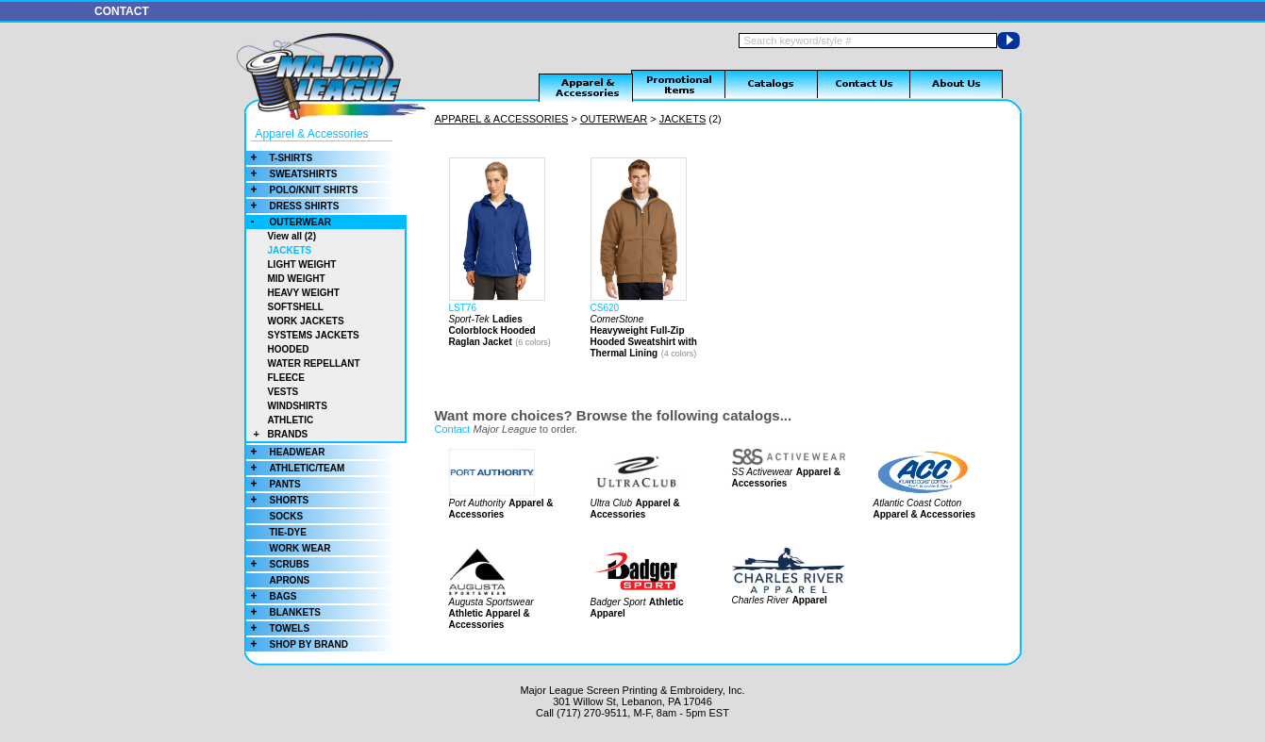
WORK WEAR (300, 548)
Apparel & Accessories (312, 133)
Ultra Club (611, 503)
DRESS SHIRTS (293, 206)
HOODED (288, 349)
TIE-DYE (288, 532)
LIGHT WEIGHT (302, 264)
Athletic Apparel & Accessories (489, 619)
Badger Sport (618, 602)
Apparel (809, 600)
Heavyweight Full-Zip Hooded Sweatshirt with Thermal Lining (644, 341)
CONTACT (121, 11)
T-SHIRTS (279, 158)
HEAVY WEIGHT (304, 293)
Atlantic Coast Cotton (918, 503)
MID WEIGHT (296, 278)
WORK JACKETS (306, 321)
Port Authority (477, 503)
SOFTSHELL (296, 307)
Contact (453, 429)
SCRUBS (277, 564)
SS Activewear (762, 472)
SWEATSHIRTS (292, 174)
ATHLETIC (291, 420)
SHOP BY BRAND (297, 644)
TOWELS (278, 628)
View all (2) (292, 236)
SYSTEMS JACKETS (313, 335)
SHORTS (277, 500)
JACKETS (290, 250)
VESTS (283, 392)
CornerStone (617, 319)
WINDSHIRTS (297, 406)
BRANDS (277, 434)
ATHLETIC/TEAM (295, 468)
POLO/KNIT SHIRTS (302, 190)
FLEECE (286, 377)
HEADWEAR (285, 452)
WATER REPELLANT (314, 363)
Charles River (761, 600)
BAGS (271, 596)
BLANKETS (283, 612)
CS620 (605, 308)
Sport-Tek (469, 319)
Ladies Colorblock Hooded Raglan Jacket (492, 330)
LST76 (462, 308)
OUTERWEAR (288, 222)
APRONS (290, 580)
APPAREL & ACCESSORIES (502, 118)
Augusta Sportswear (491, 602)
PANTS (273, 484)
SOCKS (287, 516)
